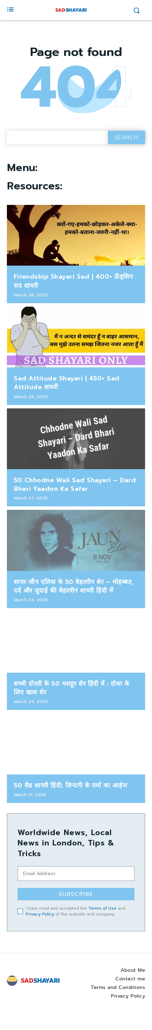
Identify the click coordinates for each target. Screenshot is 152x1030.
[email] (76, 873)
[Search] (126, 137)
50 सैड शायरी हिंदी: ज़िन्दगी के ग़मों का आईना (71, 785)
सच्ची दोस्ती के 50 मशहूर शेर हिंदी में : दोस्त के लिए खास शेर (72, 688)
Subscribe (76, 894)
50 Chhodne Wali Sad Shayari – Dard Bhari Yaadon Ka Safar (75, 484)
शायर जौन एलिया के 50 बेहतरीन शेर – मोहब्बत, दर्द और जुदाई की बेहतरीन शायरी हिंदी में (73, 586)
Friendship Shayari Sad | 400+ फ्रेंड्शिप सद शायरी (73, 281)
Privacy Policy (40, 914)
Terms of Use (102, 908)
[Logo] (38, 980)
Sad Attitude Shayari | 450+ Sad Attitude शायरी (67, 383)
